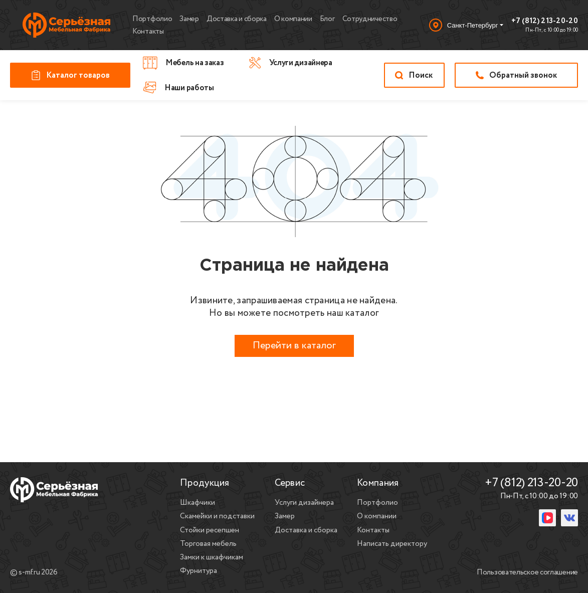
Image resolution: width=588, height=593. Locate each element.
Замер (189, 19)
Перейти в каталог (294, 345)
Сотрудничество (370, 19)
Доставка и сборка (237, 19)
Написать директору (392, 543)
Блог (327, 19)
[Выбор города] (466, 25)
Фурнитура (198, 570)
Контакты (148, 31)
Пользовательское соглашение (527, 573)
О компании (293, 19)
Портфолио (152, 19)
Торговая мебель (208, 543)
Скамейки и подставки (217, 516)
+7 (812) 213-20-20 (544, 22)
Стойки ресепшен (209, 530)
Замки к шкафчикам (211, 557)
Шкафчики (197, 502)
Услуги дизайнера (304, 502)
